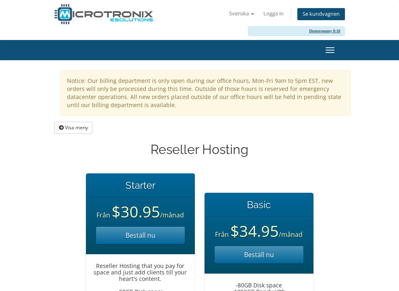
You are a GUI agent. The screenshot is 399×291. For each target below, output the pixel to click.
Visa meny (73, 127)
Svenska (241, 13)
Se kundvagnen (321, 14)
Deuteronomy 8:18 (324, 31)
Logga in (273, 13)
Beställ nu (140, 235)
